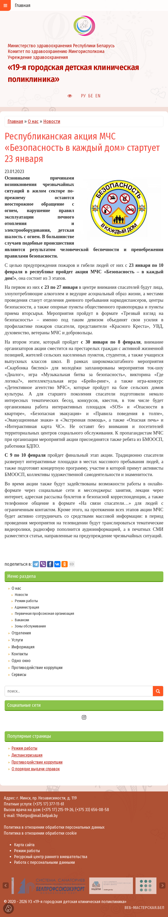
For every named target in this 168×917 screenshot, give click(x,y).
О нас (33, 121)
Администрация (27, 607)
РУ (83, 96)
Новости (51, 121)
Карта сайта (24, 844)
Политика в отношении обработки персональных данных (54, 827)
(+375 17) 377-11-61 (48, 804)
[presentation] (6, 885)
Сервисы (19, 674)
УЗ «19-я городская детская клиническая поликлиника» (77, 901)
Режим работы (26, 601)
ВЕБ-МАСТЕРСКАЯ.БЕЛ (144, 907)
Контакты (20, 653)
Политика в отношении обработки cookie (40, 833)
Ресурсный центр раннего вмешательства (50, 856)
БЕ (90, 96)
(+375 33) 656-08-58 (92, 809)
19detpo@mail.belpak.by (37, 815)
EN (98, 96)
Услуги (17, 640)
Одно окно (21, 660)
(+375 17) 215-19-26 (57, 809)
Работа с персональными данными (44, 862)
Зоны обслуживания (30, 626)
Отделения (21, 633)
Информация (23, 646)
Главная (15, 121)
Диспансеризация (27, 755)
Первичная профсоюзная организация (44, 613)
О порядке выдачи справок (36, 768)
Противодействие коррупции (37, 667)
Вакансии (22, 620)
